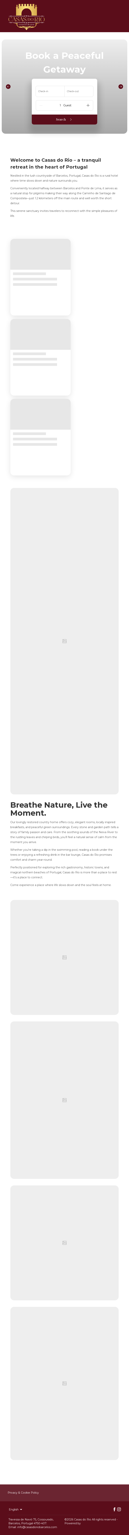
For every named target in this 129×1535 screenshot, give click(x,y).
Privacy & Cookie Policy (23, 1492)
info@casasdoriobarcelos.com (37, 1527)
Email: (12, 1527)
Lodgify (87, 1523)
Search (64, 119)
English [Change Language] (16, 1509)
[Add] (88, 105)
